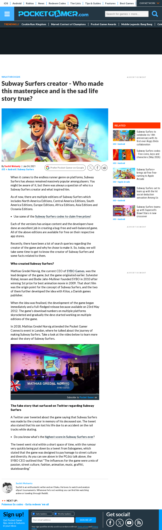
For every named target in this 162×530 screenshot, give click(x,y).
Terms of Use (82, 527)
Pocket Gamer (87, 397)
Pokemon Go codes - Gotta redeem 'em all (25, 504)
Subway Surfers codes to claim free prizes (62, 216)
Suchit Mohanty (12, 166)
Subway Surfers (25, 169)
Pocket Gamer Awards (103, 24)
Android (17, 3)
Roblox (30, 3)
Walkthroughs (11, 76)
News (41, 3)
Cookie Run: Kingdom (34, 24)
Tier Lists (75, 3)
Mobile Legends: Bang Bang (136, 24)
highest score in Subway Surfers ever (69, 437)
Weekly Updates (64, 514)
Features (110, 3)
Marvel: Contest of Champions (68, 24)
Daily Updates (41, 514)
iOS (6, 3)
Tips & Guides (93, 3)
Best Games (127, 3)
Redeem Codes (57, 3)
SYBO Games (75, 271)
